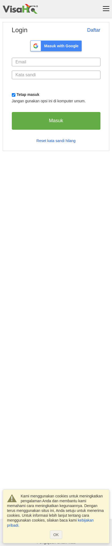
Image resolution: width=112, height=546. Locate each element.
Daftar (93, 30)
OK (56, 535)
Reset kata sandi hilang (56, 141)
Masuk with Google (61, 46)
